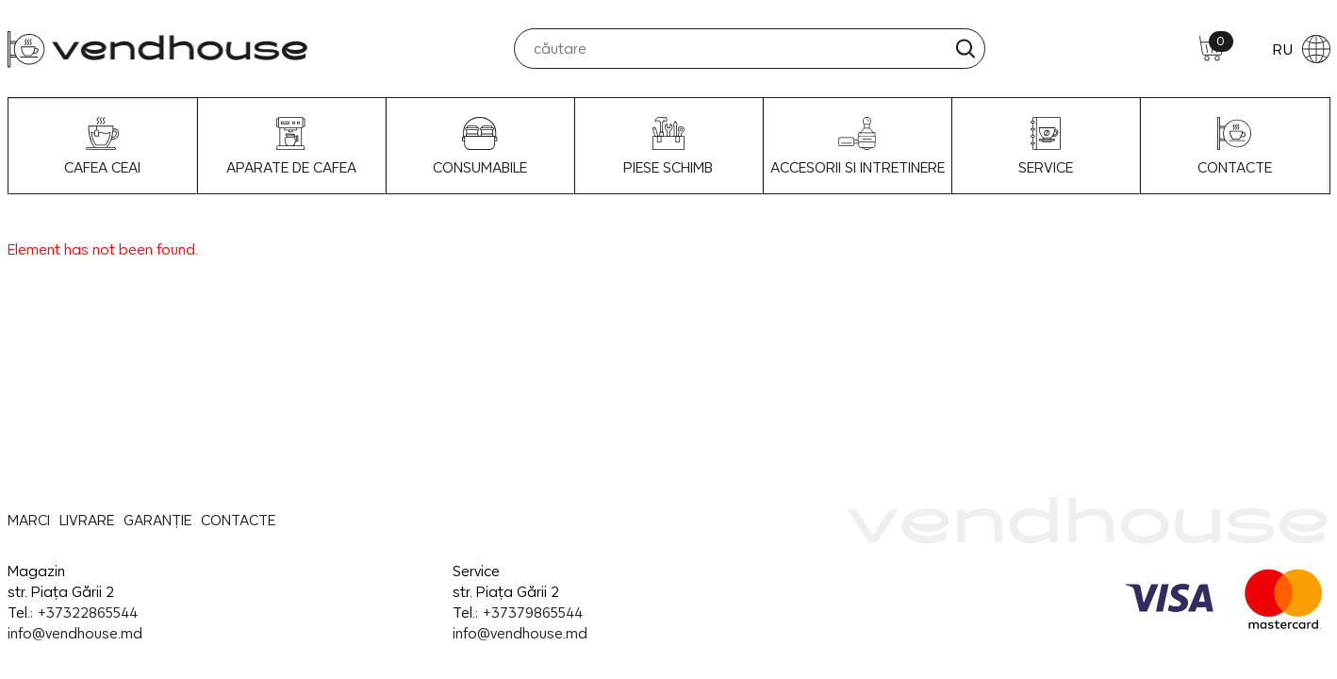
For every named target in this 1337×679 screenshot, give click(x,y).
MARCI (29, 520)
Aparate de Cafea (291, 146)
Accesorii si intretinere (857, 146)
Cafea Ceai (102, 146)
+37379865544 (532, 612)
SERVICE (1045, 146)
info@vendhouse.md (75, 633)
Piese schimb (668, 146)
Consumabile (480, 146)
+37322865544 (87, 612)
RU (1301, 49)
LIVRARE (86, 520)
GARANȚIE (157, 520)
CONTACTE (1234, 146)
